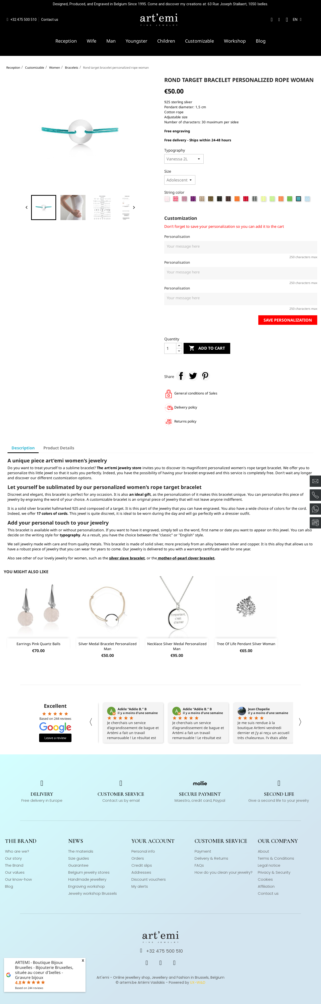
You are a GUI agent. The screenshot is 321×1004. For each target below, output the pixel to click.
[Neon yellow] (264, 200)
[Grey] (255, 200)
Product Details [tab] (58, 448)
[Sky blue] (308, 200)
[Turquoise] (299, 200)
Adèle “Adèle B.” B (132, 709)
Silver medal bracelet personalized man (107, 646)
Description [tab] (23, 448)
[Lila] (185, 200)
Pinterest (205, 376)
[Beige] (202, 200)
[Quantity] (170, 348)
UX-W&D (197, 982)
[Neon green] (273, 200)
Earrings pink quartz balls (38, 643)
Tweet (193, 376)
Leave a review (55, 738)
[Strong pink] (176, 200)
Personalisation (177, 236)
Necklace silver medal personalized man (177, 646)
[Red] (246, 200)
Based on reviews (29, 988)
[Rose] (167, 200)
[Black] (220, 200)
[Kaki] (211, 200)
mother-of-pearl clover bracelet (186, 558)
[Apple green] (290, 200)
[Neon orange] (281, 200)
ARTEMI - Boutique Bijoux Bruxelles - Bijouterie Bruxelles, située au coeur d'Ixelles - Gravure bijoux (44, 970)
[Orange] (237, 200)
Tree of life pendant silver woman (246, 643)
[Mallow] (194, 200)
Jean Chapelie (259, 709)
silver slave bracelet (127, 558)
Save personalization (288, 320)
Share (181, 376)
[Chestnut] (229, 200)
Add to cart (207, 348)
